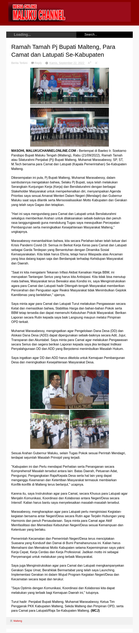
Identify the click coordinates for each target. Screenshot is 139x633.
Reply (39, 63)
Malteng (17, 621)
